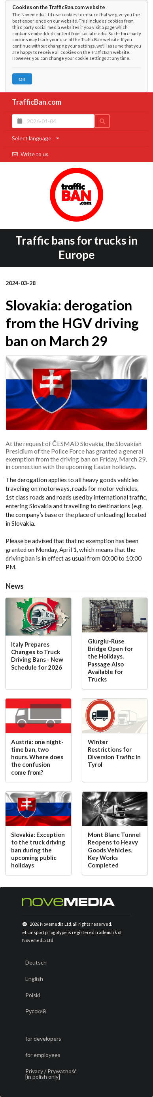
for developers (43, 1038)
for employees (42, 1054)
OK (22, 79)
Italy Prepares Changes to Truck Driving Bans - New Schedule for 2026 (37, 656)
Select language (35, 138)
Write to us (30, 154)
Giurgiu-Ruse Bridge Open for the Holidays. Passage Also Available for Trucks (110, 660)
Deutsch (36, 962)
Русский (35, 1011)
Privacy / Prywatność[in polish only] (51, 1074)
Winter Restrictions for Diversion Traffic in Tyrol (114, 753)
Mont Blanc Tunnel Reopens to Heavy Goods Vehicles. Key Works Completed (114, 850)
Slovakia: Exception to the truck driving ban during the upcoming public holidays (38, 850)
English (34, 978)
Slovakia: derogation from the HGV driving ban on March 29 (72, 323)
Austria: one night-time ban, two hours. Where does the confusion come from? (37, 757)
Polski (32, 995)
